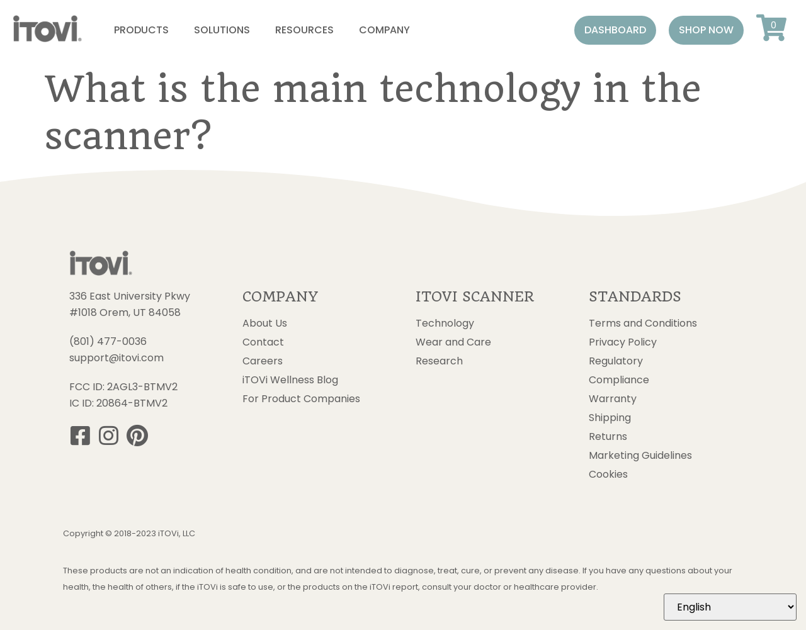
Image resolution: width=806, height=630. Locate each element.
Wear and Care (453, 342)
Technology (445, 323)
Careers (262, 361)
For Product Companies (301, 399)
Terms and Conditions (643, 323)
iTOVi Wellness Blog (290, 380)
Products (141, 30)
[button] (615, 30)
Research (439, 361)
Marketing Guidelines (640, 455)
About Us (264, 323)
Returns (608, 436)
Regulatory (616, 361)
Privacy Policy (623, 342)
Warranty (613, 399)
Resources (304, 30)
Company (384, 30)
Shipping (610, 418)
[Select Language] (730, 607)
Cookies (608, 474)
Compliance (619, 380)
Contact (263, 342)
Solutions (222, 30)
